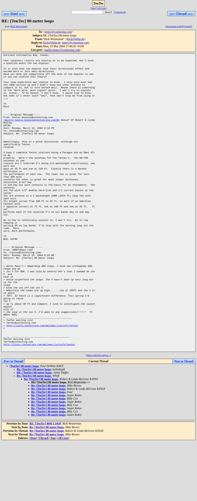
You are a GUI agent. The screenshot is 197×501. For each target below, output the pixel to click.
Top (93, 8)
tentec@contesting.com (58, 31)
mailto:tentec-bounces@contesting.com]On (32, 133)
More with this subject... (98, 414)
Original (187, 26)
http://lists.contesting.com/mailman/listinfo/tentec (42, 380)
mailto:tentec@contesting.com (62, 49)
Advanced (120, 12)
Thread (181, 13)
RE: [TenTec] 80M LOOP (45, 483)
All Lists (101, 8)
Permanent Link (174, 26)
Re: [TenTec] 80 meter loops (34, 428)
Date (14, 13)
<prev (6, 13)
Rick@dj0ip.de (75, 39)
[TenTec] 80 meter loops (24, 425)
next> (22, 13)
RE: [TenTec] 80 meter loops (34, 432)
